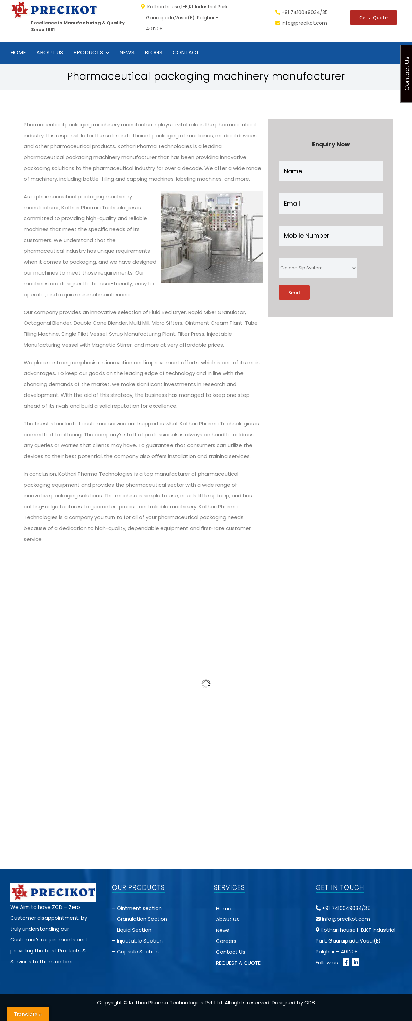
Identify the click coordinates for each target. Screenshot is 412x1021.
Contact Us (230, 951)
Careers (226, 941)
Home (223, 908)
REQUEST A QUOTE (238, 962)
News (223, 930)
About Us (227, 919)
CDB (309, 1002)
